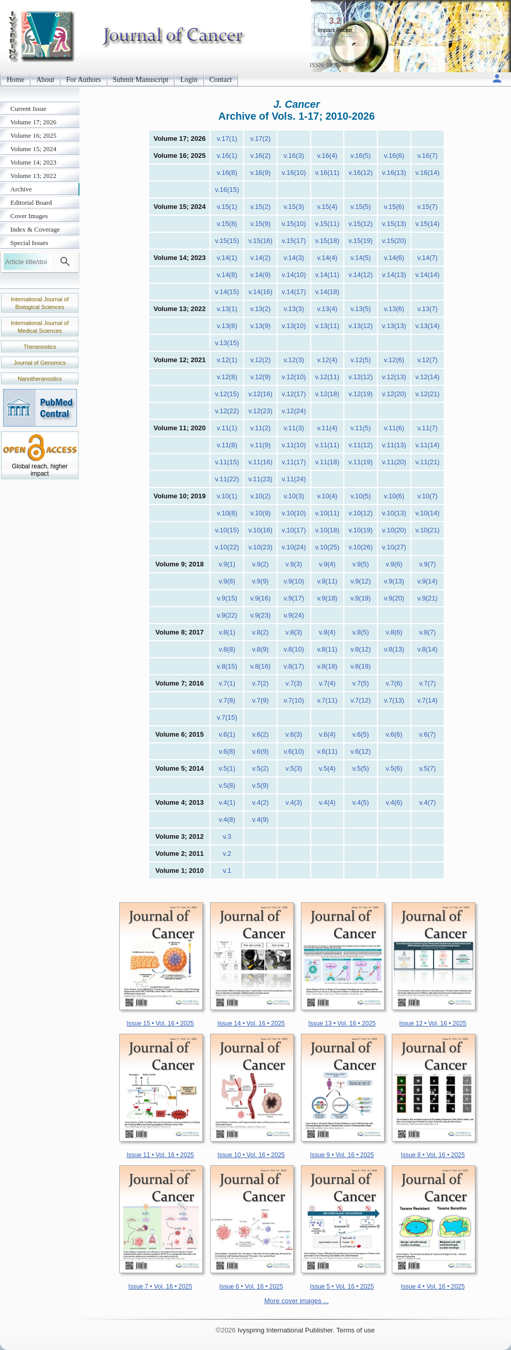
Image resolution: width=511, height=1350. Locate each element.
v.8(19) (360, 666)
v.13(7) (427, 309)
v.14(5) (360, 258)
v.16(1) (227, 155)
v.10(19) (360, 530)
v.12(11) (327, 377)
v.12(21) (428, 394)
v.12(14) (428, 377)
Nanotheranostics (40, 379)
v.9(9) (260, 581)
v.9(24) (293, 615)
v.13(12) (360, 326)
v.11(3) (293, 428)
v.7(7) (427, 683)
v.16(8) (227, 172)
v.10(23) (260, 547)
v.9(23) (260, 615)
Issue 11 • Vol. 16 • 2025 (160, 1155)
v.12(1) (227, 360)
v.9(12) (360, 581)
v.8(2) (260, 632)
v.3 (227, 836)
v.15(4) (327, 206)
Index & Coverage (35, 229)
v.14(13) (394, 275)
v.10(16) (260, 530)
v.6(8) (227, 751)
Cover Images (29, 216)
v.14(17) (294, 292)
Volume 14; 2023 (33, 162)
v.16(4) (327, 155)
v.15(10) (294, 223)
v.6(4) (327, 734)
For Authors (83, 80)
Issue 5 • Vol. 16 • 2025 (342, 1286)
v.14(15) (227, 292)
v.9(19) (360, 598)
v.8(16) (260, 666)
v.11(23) (260, 479)
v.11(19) (360, 462)
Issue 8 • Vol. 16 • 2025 (433, 1155)
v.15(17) (294, 241)
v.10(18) (327, 530)
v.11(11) (327, 445)
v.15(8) (227, 223)
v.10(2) (260, 496)
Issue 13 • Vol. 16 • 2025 (342, 1023)
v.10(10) (294, 513)
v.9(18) (327, 598)
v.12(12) (360, 377)
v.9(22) (227, 615)
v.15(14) (428, 223)
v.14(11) (327, 275)
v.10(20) (394, 530)
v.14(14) (428, 275)
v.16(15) (227, 189)
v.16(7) (427, 155)
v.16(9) (260, 172)
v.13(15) (227, 343)
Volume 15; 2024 (33, 149)
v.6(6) (394, 734)
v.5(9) (260, 785)
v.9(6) (394, 564)
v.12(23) (260, 411)
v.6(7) (427, 734)
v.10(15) (227, 530)
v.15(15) (227, 241)
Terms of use (355, 1330)
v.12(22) (227, 411)
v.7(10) (293, 700)
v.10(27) (394, 547)
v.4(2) (260, 802)
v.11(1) (227, 428)
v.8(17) (293, 666)
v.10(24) (294, 547)
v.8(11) (327, 649)
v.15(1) (227, 206)
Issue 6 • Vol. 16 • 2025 (251, 1286)
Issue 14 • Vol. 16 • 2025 (251, 1023)
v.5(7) (427, 768)
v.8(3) (293, 632)
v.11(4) (327, 428)
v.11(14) (428, 445)
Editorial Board (31, 202)
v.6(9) (260, 751)
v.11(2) (260, 428)
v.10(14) (428, 513)
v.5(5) (361, 768)
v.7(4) (327, 683)
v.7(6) (394, 683)
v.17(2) (260, 138)
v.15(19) (360, 241)
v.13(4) (327, 309)
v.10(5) (360, 496)
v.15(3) (293, 206)
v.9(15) (227, 598)
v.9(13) (394, 581)
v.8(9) (260, 649)
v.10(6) (394, 496)
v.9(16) (260, 598)
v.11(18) (327, 462)
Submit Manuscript (141, 80)
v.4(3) (293, 802)
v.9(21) (427, 598)
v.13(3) (293, 309)
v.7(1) (227, 683)
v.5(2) (260, 768)
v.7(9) (260, 700)
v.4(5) (361, 802)
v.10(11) (327, 513)
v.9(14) (427, 581)
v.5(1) (227, 768)
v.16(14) (428, 172)
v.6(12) (360, 751)
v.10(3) (293, 496)
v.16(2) (260, 155)
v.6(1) (227, 734)
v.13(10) (294, 326)
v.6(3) (293, 734)
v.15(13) (394, 223)
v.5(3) (293, 768)
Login (188, 80)
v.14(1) (227, 258)
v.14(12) (360, 275)
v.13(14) (428, 326)
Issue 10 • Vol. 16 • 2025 (251, 1155)
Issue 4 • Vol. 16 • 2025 (433, 1286)
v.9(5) (361, 564)
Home (15, 80)
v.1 (227, 870)
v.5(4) (327, 768)
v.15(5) (360, 206)
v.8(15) (227, 666)
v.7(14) (427, 700)
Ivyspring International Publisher (284, 1330)
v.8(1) (227, 632)
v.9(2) (260, 564)
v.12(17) (294, 394)
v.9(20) (394, 598)
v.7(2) (260, 683)
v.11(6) (394, 428)
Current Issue (28, 108)
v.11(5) (360, 428)
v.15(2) (260, 206)
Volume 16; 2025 (33, 135)
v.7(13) (394, 700)
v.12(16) (260, 394)
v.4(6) (394, 802)
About (45, 80)
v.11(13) (394, 445)
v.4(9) (260, 819)
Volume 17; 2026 (33, 122)
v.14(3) (293, 258)
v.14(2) (260, 258)
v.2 (227, 853)
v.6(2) (260, 734)
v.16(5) (360, 155)
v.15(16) (260, 241)
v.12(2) (260, 360)
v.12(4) (327, 360)
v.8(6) (394, 632)
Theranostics (40, 347)
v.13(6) (394, 309)
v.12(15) (227, 394)
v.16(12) (360, 172)
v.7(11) (327, 700)
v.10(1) (227, 496)
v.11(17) (294, 462)
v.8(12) (360, 649)
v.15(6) (394, 206)
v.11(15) (227, 462)
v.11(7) (427, 428)
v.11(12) (360, 445)
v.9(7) (427, 564)
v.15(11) (327, 223)
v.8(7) (427, 632)
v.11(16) (260, 462)
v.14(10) (294, 275)
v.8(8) (227, 649)
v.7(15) (227, 717)
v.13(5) (360, 309)
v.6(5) (361, 734)
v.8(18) (327, 666)
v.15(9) (260, 223)
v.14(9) (260, 275)
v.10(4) (327, 496)
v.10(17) (294, 530)
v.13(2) (260, 309)
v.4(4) (327, 802)
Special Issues (29, 243)
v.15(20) (394, 241)
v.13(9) (260, 326)
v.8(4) (327, 632)
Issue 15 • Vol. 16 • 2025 (160, 1023)
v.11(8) (227, 445)
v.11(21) (428, 462)
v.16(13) (394, 172)
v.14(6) (394, 258)
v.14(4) (327, 258)
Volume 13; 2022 (33, 176)
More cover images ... (296, 1301)
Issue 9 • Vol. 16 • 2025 (342, 1155)
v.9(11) (327, 581)
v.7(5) (361, 683)
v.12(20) (394, 394)
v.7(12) (360, 700)
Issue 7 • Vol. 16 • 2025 (161, 1286)
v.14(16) (260, 292)
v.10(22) (227, 547)
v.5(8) (227, 785)
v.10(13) (394, 513)
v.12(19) (360, 394)
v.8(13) (394, 649)
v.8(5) (361, 632)
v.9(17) (293, 598)
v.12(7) (427, 360)
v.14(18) (327, 292)
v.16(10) (294, 172)
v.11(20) (394, 462)
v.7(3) (293, 683)
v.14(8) (227, 275)
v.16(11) (327, 172)
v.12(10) (294, 377)
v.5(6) (394, 768)
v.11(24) (294, 479)
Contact (221, 80)
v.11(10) (294, 445)
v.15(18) (327, 241)
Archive (21, 189)
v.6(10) (293, 751)
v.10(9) (260, 513)
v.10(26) (360, 547)
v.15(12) (360, 223)
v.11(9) (260, 445)
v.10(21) (428, 530)
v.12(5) (360, 360)
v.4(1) (227, 802)
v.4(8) (227, 819)
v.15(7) (427, 206)
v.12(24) (294, 411)
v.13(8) (227, 326)
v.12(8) (227, 377)
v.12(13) (394, 377)
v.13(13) (394, 326)
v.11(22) (227, 479)
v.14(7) (427, 258)
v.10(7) (427, 496)
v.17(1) (227, 138)
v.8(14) (427, 649)
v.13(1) (227, 309)
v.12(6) (394, 360)
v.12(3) (293, 360)
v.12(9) (260, 377)
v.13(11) (327, 326)
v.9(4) (327, 564)
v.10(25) (327, 547)
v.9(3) (293, 564)
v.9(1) (227, 564)
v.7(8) (227, 700)
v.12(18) (327, 394)
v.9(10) (293, 581)
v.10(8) (227, 513)
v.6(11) (327, 751)
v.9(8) (227, 581)
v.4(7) (427, 802)
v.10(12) (360, 513)
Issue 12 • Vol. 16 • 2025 (433, 1023)
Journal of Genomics (40, 363)
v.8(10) (293, 649)
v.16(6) (394, 155)
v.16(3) (293, 155)
